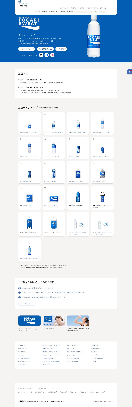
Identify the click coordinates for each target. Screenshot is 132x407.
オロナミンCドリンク (72, 345)
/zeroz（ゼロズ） (22, 348)
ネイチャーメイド (47, 348)
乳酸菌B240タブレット (97, 348)
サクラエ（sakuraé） (72, 361)
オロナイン (94, 361)
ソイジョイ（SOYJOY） (73, 358)
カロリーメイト (95, 345)
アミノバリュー (95, 351)
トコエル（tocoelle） (48, 358)
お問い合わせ (54, 267)
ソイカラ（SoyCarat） (97, 358)
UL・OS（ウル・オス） (24, 361)
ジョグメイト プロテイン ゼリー (51, 355)
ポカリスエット (22, 345)
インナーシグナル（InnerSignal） (51, 361)
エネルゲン (21, 355)
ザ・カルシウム (71, 355)
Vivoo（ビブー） (95, 355)
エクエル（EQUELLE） (24, 358)
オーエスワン (46, 364)
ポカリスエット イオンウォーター (52, 345)
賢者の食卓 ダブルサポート (50, 351)
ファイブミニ (21, 351)
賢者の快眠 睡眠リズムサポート (75, 351)
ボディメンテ (70, 348)
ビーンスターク (22, 364)
